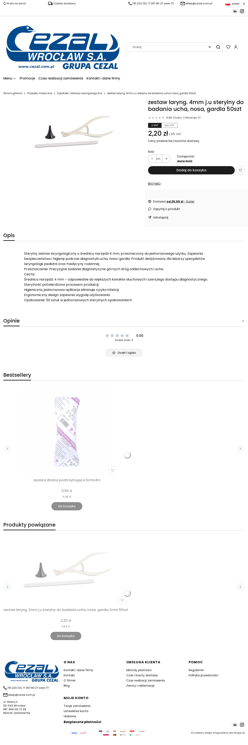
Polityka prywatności (203, 675)
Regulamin (196, 670)
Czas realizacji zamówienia (145, 680)
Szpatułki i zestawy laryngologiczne (79, 93)
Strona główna (12, 93)
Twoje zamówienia (77, 706)
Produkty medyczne (39, 93)
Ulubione (70, 716)
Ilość (151, 152)
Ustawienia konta (76, 711)
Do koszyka (66, 506)
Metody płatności (139, 670)
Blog (67, 686)
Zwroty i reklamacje (140, 686)
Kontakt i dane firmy (78, 670)
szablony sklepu (202, 732)
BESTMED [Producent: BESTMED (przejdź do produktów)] (154, 184)
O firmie (69, 680)
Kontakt (69, 675)
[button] (218, 46)
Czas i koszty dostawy (142, 675)
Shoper (238, 732)
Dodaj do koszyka (191, 170)
